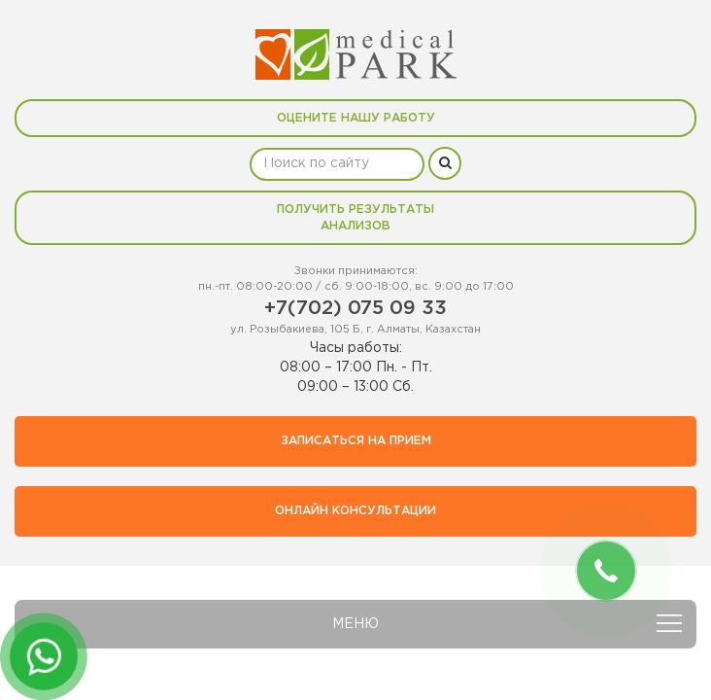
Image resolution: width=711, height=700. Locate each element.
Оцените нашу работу (356, 118)
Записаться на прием (356, 441)
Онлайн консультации (355, 511)
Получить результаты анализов (355, 217)
